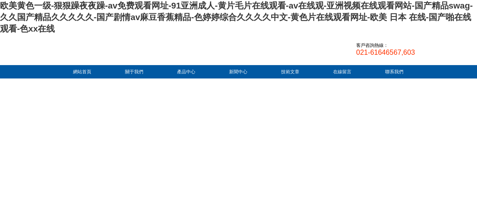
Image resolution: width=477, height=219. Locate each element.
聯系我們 (394, 71)
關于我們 (134, 71)
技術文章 (290, 71)
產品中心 (186, 71)
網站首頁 (82, 71)
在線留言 (342, 71)
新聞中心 (238, 71)
